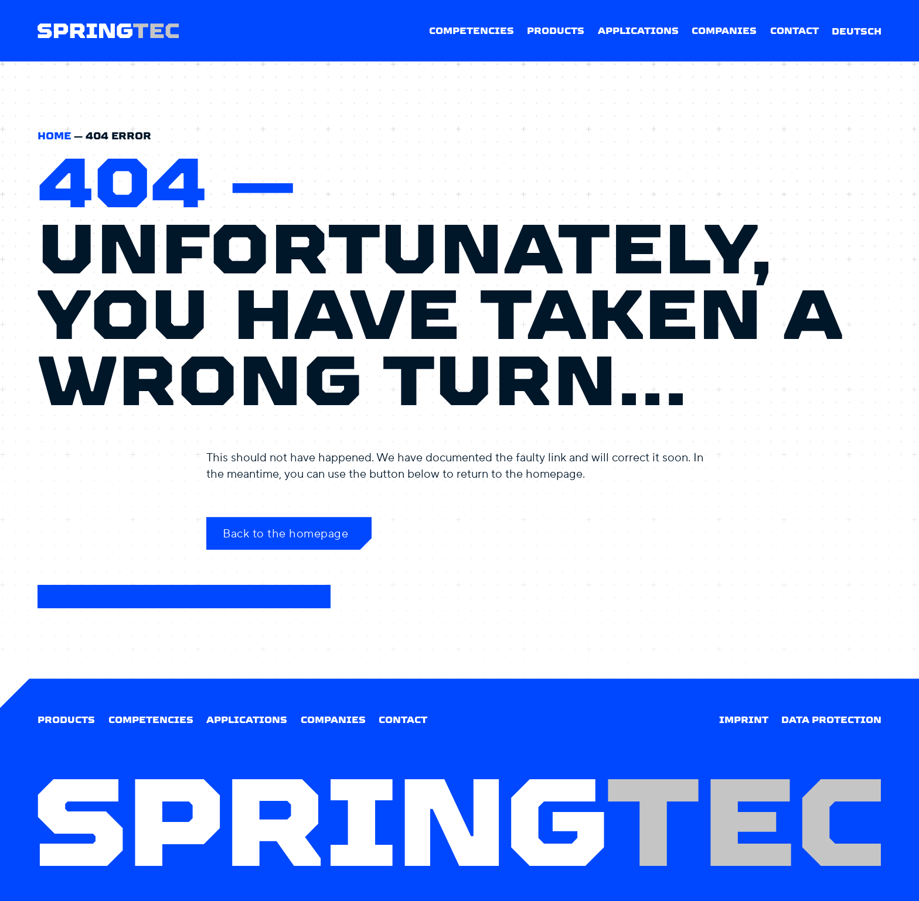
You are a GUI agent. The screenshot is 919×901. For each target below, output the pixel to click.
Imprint (743, 720)
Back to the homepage (285, 533)
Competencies (471, 31)
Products (555, 31)
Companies (724, 31)
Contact (794, 31)
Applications (638, 31)
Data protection (831, 720)
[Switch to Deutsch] (856, 30)
